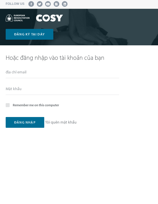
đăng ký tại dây (29, 34)
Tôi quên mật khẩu (61, 122)
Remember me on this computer (32, 104)
